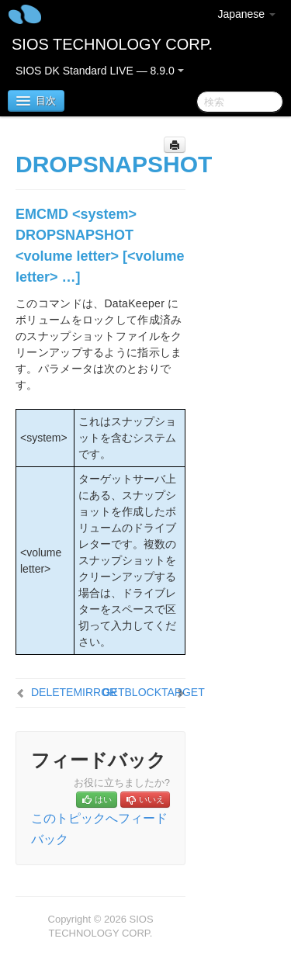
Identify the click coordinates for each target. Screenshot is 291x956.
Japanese (246, 14)
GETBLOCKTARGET (153, 692)
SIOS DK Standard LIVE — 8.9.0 (100, 70)
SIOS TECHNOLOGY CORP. (112, 44)
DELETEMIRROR (74, 692)
